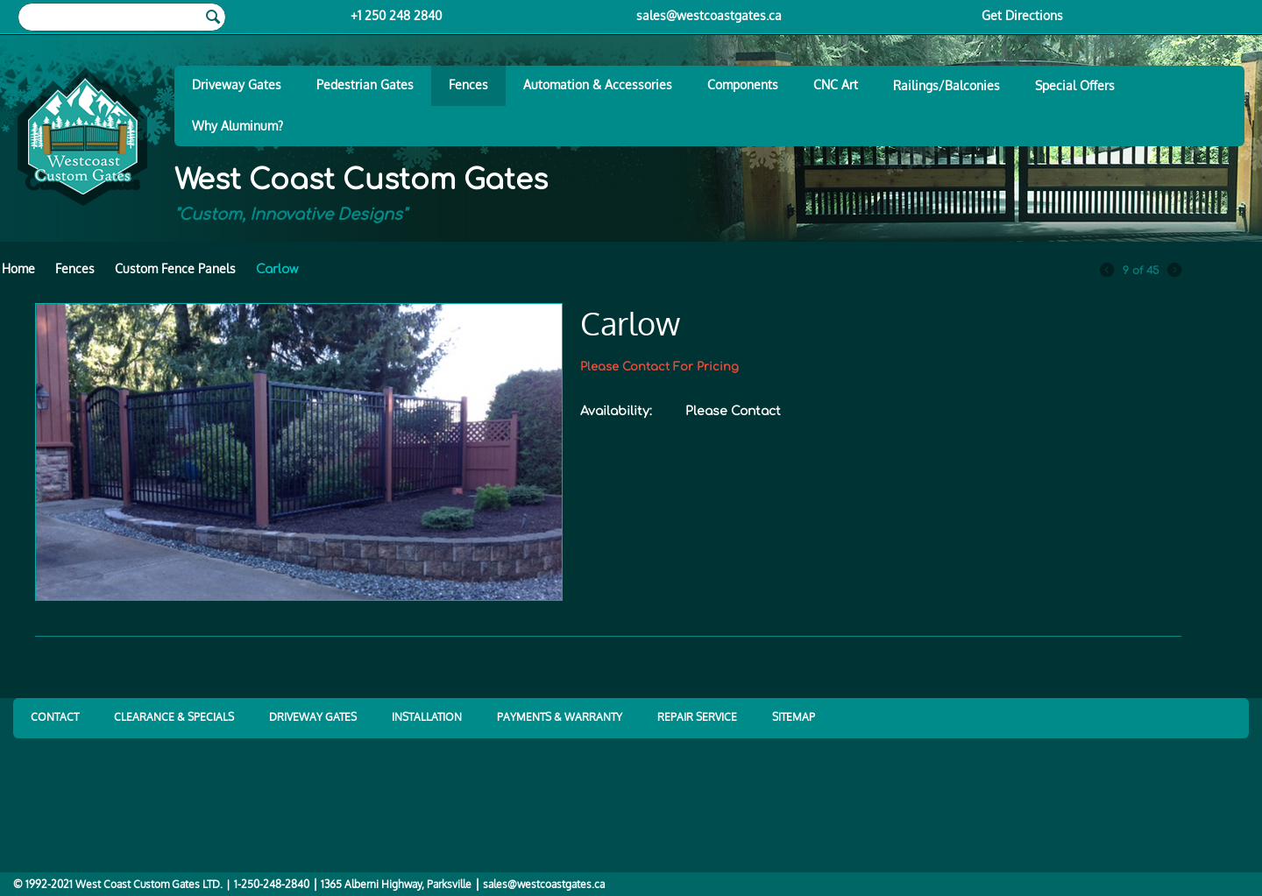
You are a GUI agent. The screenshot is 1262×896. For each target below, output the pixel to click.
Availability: (616, 411)
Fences (468, 84)
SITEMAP (793, 716)
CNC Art (835, 84)
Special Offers (1075, 85)
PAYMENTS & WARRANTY (559, 716)
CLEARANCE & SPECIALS (174, 716)
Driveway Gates (236, 84)
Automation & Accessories (597, 84)
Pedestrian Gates (365, 84)
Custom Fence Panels (175, 268)
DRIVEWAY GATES (313, 716)
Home (18, 268)
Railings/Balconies (946, 85)
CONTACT (55, 716)
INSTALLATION (427, 716)
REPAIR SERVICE (697, 716)
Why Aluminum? (237, 125)
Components (742, 84)
